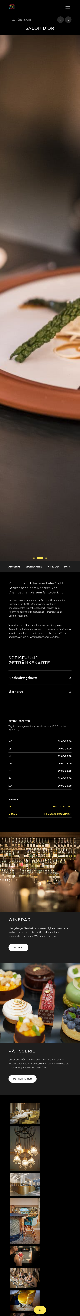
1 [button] (34, 558)
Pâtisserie (71, 566)
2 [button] (40, 558)
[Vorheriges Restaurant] (60, 19)
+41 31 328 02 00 (40, 1310)
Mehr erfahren (22, 1078)
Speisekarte (34, 566)
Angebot (14, 566)
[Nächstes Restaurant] (68, 19)
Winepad (53, 566)
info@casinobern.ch (58, 813)
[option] (40, 298)
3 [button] (46, 558)
